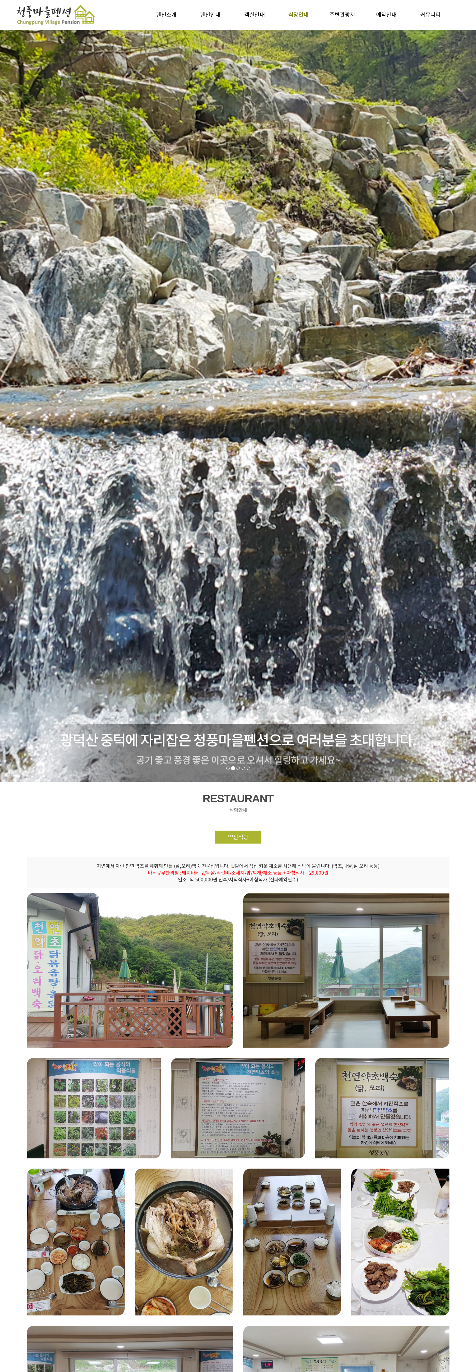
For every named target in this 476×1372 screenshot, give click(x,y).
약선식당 (238, 837)
